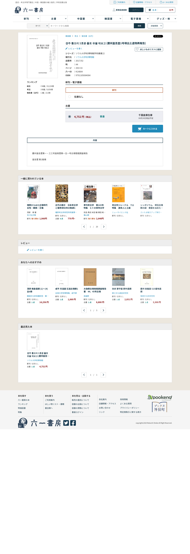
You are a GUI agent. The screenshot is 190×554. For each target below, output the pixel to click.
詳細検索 (154, 25)
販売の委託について (80, 400)
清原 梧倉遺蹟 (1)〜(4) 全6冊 (38, 290)
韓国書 (68, 36)
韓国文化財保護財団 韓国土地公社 (41, 296)
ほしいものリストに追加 (150, 49)
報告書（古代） (88, 36)
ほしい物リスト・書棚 (54, 404)
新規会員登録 (121, 10)
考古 (76, 36)
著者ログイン (77, 412)
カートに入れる (147, 129)
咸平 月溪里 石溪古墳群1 (66, 288)
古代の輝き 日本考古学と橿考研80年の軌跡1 (66, 206)
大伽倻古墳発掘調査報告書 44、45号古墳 (95, 290)
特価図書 (22, 408)
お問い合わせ (104, 407)
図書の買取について (80, 408)
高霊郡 (86, 296)
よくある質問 (167, 2)
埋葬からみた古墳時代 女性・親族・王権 (38, 206)
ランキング (23, 404)
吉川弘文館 (31, 215)
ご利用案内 (120, 2)
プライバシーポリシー (129, 407)
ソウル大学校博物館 (85, 57)
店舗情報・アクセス (144, 2)
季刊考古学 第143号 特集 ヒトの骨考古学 (95, 206)
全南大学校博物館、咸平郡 (66, 293)
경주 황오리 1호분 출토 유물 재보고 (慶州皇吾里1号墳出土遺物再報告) (38, 355)
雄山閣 (86, 215)
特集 (20, 412)
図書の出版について (80, 404)
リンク (102, 412)
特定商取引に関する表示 (130, 412)
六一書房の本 (24, 400)
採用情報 (124, 399)
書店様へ (49, 408)
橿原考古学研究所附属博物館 (67, 212)
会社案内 (103, 399)
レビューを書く (75, 48)
